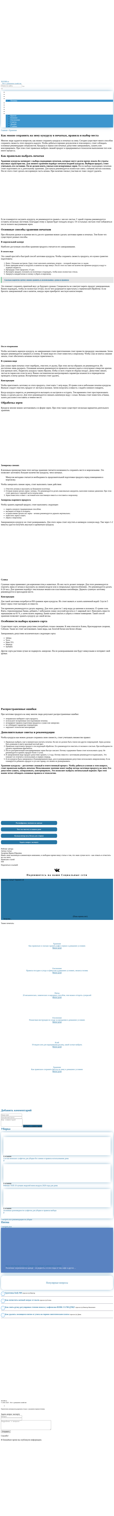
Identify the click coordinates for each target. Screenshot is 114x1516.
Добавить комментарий (35, 1127)
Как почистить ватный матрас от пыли (22, 1301)
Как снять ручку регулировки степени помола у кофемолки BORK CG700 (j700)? (40, 1309)
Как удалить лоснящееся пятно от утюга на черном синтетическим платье (37, 1316)
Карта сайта (9, 1407)
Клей (57, 1043)
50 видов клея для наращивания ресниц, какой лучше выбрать (57, 1045)
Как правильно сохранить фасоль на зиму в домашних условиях (57, 1069)
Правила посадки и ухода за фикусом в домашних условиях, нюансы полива (57, 971)
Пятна (57, 993)
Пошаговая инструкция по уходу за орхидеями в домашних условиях (57, 1020)
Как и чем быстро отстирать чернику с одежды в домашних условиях (34, 1267)
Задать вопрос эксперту (29, 842)
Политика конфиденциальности (10, 1413)
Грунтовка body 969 (13, 1294)
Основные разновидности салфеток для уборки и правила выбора (29, 1212)
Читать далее (57, 948)
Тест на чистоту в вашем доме (29, 829)
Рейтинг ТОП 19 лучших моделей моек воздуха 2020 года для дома (30, 1187)
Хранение (57, 944)
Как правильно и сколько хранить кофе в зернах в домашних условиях (57, 946)
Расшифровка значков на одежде (29, 823)
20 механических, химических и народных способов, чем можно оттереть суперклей (57, 995)
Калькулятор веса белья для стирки (29, 836)
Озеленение (57, 968)
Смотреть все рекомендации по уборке (16, 1221)
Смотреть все (6, 1228)
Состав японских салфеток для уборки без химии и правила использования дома (36, 1160)
